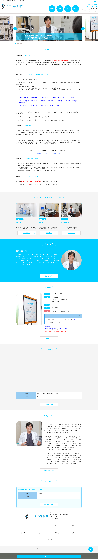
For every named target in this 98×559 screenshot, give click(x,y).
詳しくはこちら (49, 506)
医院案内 (68, 8)
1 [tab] (15, 43)
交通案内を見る (49, 405)
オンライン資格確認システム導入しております (36, 74)
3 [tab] (18, 43)
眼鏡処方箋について (30, 55)
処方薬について (29, 125)
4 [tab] (20, 43)
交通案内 (52, 8)
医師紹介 (60, 8)
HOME (23, 528)
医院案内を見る (49, 339)
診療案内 (75, 8)
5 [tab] (21, 43)
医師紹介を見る (49, 276)
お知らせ (40, 528)
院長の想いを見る (49, 471)
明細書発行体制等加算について (32, 158)
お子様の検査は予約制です (31, 176)
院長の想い (71, 233)
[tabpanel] (49, 28)
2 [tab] (17, 43)
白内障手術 (26, 233)
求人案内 (40, 535)
